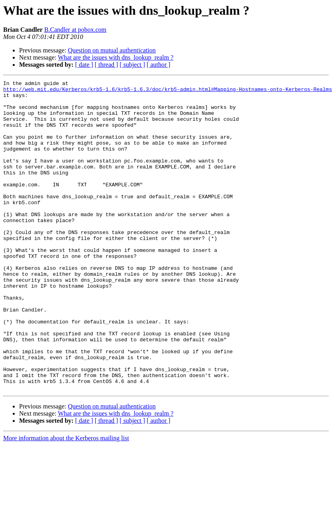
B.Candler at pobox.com (75, 29)
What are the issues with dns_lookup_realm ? (115, 57)
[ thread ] (106, 64)
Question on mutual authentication (112, 50)
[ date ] (84, 64)
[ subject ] (132, 64)
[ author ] (159, 64)
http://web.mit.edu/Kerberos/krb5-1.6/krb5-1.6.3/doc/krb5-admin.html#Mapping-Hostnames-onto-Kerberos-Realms (167, 91)
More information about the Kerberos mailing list (66, 500)
